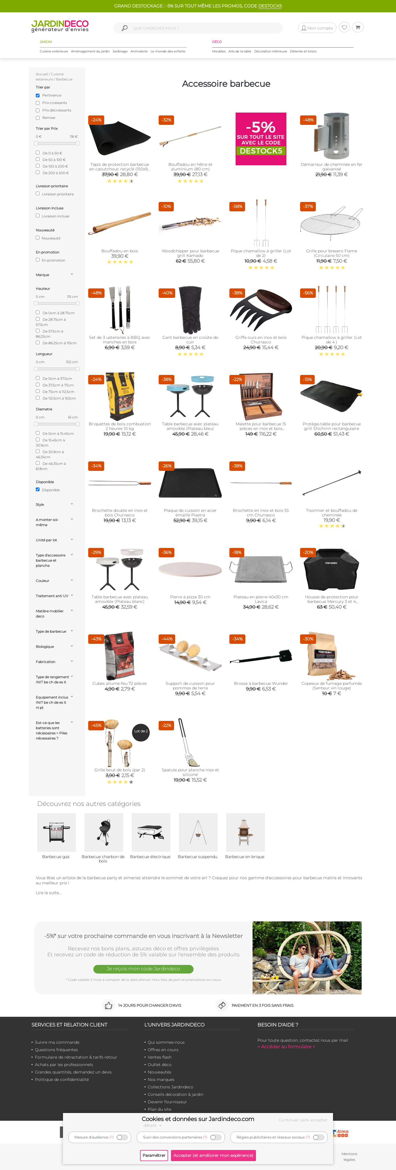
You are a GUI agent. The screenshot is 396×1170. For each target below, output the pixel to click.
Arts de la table (239, 51)
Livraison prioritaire (55, 194)
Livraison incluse (52, 216)
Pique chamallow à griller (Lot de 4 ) (332, 340)
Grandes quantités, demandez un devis (73, 1072)
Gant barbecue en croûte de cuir (190, 340)
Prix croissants (54, 103)
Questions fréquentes (56, 1049)
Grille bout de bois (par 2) (119, 769)
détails (153, 1125)
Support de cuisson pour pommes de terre (190, 686)
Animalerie (139, 51)
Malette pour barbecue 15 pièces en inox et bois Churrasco (261, 428)
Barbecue (64, 79)
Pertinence (51, 95)
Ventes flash (160, 1057)
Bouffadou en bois (119, 250)
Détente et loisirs (303, 51)
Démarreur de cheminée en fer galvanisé (331, 167)
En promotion (50, 260)
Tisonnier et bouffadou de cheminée (331, 513)
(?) (111, 1137)
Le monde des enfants (168, 51)
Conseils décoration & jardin (175, 1094)
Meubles (219, 51)
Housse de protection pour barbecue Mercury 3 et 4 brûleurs (331, 601)
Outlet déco (160, 1064)
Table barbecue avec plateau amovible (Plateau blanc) (120, 599)
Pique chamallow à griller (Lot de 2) (261, 253)
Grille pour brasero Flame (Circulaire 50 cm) (331, 253)
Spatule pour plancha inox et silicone (190, 772)
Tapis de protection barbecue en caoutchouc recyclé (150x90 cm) (119, 169)
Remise (48, 117)
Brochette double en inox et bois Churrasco (120, 513)
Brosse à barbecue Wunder (261, 683)
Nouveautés (159, 1072)
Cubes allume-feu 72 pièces (119, 683)
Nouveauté (48, 238)
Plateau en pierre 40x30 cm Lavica (260, 599)
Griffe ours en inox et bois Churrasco (261, 340)
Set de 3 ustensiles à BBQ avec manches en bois (119, 340)
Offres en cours (163, 1049)
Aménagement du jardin (90, 51)
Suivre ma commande (57, 1042)
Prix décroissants (56, 110)
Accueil (42, 74)
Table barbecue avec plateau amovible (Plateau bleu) (190, 426)
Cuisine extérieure (54, 51)
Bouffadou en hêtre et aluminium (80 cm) (190, 167)
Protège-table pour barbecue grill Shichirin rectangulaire (332, 426)
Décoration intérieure (270, 51)
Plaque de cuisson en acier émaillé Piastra (190, 513)
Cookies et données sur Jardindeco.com (198, 1119)
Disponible (48, 489)
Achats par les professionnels (64, 1064)
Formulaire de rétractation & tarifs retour (76, 1057)
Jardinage (120, 51)
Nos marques (161, 1079)
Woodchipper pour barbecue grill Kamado (190, 253)
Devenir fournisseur (167, 1101)
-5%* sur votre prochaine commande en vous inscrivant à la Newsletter (143, 936)
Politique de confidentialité (62, 1079)
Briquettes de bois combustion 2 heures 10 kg (120, 426)
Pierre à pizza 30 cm (190, 596)
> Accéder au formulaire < (286, 1046)
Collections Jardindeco (170, 1087)
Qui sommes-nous (166, 1042)
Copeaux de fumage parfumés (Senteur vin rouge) (332, 686)
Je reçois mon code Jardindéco (143, 969)
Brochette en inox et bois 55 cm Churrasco (261, 513)
